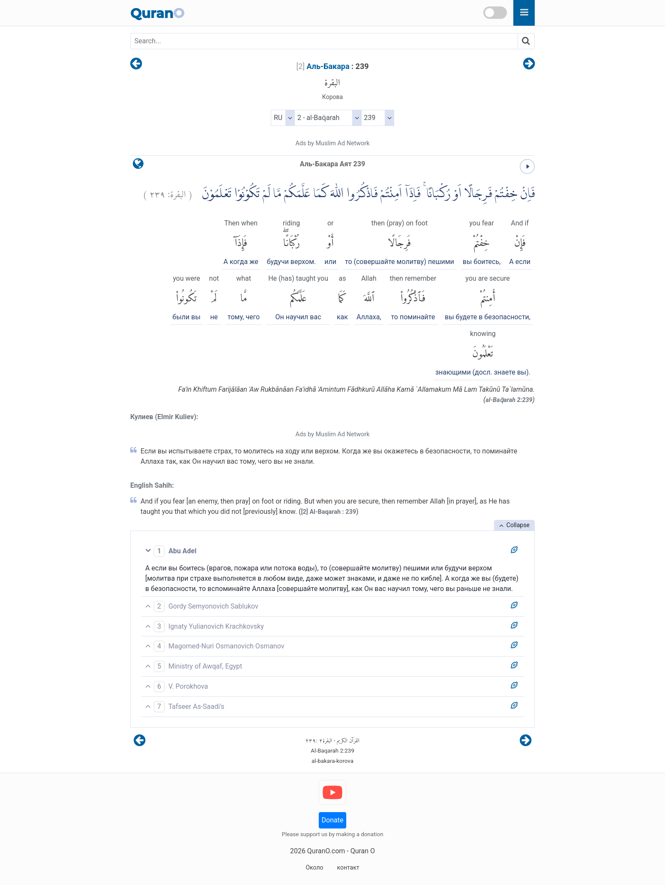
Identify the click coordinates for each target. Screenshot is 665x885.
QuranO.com (326, 851)
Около (314, 867)
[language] (138, 165)
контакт (348, 867)
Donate (333, 820)
